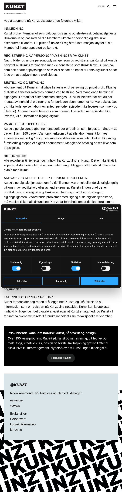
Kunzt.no (8, 13)
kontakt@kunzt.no (23, 424)
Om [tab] (101, 218)
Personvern (18, 419)
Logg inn (101, 6)
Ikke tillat (22, 281)
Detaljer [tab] (61, 218)
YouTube (15, 406)
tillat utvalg (61, 281)
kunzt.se (16, 429)
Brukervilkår (18, 413)
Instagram (16, 401)
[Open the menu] (114, 6)
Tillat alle (100, 281)
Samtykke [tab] (21, 218)
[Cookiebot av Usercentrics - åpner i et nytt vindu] (104, 209)
